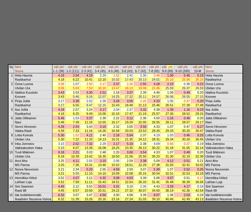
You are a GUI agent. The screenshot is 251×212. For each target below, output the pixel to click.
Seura (19, 71)
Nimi (18, 67)
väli (56, 67)
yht (62, 67)
